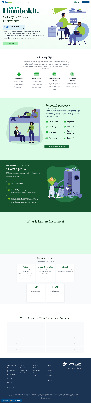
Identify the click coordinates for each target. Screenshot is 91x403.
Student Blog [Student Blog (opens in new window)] (23, 373)
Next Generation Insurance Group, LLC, (55, 394)
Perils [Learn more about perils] (7, 172)
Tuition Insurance (11, 367)
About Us (35, 365)
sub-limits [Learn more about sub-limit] (75, 110)
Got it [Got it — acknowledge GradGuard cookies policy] (19, 400)
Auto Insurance (11, 374)
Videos (35, 375)
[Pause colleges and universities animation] (83, 353)
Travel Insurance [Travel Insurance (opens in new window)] (11, 385)
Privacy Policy (50, 365)
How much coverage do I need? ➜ (57, 146)
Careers (35, 378)
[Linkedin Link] (78, 368)
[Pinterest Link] (81, 368)
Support (29, 2)
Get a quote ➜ (10, 43)
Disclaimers (49, 375)
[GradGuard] (7, 2)
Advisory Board (37, 370)
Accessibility (49, 380)
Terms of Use (50, 367)
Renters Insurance (11, 365)
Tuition (22, 2)
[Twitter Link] (75, 368)
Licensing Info (50, 370)
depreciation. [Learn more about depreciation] (74, 111)
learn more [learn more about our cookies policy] (13, 400)
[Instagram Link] (72, 368)
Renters (16, 2)
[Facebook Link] (69, 368)
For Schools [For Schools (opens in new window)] (67, 2)
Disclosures (49, 378)
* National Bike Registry (35, 293)
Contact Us (23, 367)
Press (34, 373)
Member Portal (23, 370)
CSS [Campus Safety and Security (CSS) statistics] (32, 275)
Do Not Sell (49, 373)
